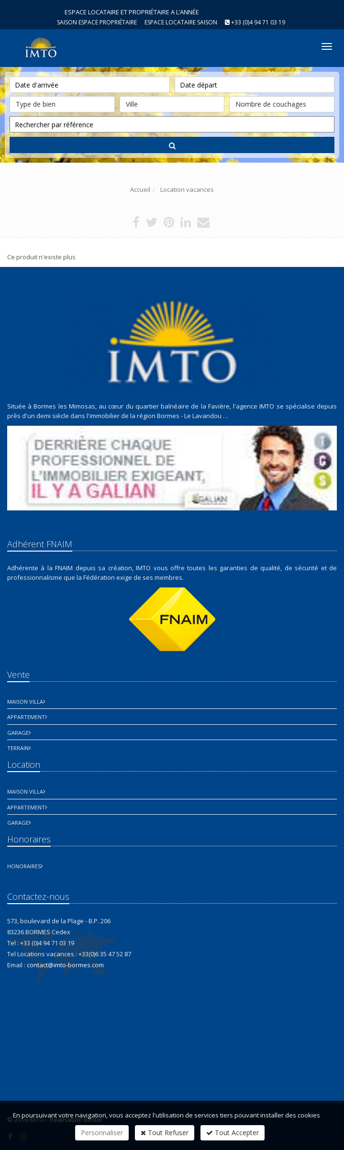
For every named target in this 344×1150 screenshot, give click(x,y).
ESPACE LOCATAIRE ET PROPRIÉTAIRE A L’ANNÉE (132, 12)
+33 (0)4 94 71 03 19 (258, 22)
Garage (18, 732)
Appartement (26, 716)
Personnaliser (102, 1132)
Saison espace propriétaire (97, 22)
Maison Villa (25, 701)
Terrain (18, 748)
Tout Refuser (165, 1132)
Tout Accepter (232, 1132)
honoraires (24, 866)
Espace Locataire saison (180, 22)
